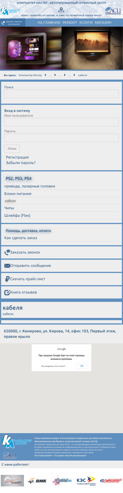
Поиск (9, 87)
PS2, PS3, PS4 (19, 178)
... (50, 75)
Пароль (10, 131)
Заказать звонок (22, 252)
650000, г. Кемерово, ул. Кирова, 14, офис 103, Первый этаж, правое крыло (61, 12)
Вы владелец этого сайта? (53, 366)
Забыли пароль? (21, 162)
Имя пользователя (18, 115)
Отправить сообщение (27, 266)
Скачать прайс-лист (24, 279)
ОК (81, 366)
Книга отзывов (20, 292)
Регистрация (17, 157)
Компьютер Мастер (30, 75)
